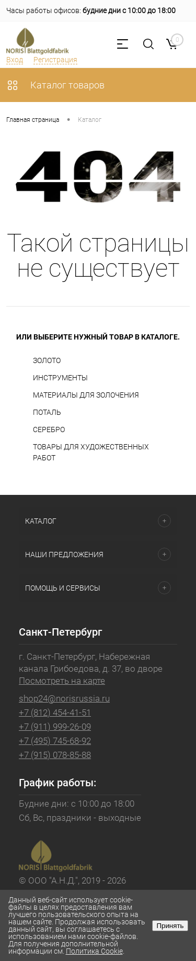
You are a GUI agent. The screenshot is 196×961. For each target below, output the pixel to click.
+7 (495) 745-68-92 (55, 741)
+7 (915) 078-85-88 (55, 755)
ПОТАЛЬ (47, 412)
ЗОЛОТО (47, 360)
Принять (169, 926)
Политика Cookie (94, 951)
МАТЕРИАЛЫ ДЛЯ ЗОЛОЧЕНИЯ (86, 395)
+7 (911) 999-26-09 (55, 726)
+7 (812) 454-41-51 (55, 712)
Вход (14, 59)
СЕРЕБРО (49, 429)
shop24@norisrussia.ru (64, 698)
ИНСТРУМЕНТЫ (60, 378)
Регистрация (55, 59)
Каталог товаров (55, 85)
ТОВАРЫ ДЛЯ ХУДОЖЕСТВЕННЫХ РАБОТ (91, 452)
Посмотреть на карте (62, 680)
